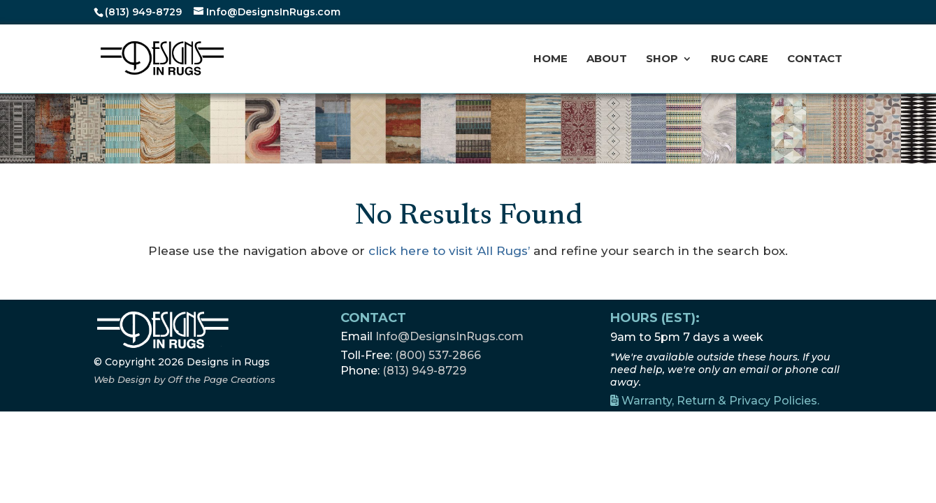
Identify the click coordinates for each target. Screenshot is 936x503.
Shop (662, 59)
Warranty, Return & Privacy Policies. (714, 400)
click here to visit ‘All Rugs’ (449, 251)
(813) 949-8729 (143, 12)
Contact (814, 59)
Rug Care (739, 59)
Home (550, 59)
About (606, 59)
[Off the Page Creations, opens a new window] (184, 379)
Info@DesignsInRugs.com (449, 336)
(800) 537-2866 (438, 355)
